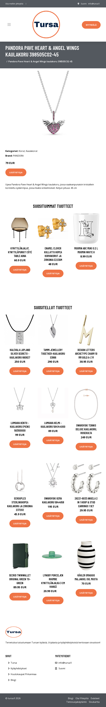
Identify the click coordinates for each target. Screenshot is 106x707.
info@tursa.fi (94, 3)
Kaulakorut (31, 151)
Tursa (14, 662)
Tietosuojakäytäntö (76, 701)
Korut (22, 151)
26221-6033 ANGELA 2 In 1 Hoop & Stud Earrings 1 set (86, 502)
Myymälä (91, 24)
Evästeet (95, 698)
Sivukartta (94, 701)
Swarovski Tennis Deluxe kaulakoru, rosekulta (86, 429)
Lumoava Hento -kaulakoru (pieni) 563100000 (20, 426)
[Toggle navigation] (9, 24)
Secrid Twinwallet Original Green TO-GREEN (20, 579)
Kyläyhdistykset (19, 668)
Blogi (13, 680)
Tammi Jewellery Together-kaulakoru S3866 (53, 353)
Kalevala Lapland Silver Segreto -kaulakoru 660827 (20, 353)
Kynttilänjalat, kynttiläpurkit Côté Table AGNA (20, 252)
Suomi (84, 3)
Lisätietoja (15, 172)
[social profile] (26, 3)
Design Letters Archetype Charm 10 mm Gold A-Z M (86, 353)
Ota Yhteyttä (81, 698)
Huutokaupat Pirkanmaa (23, 674)
